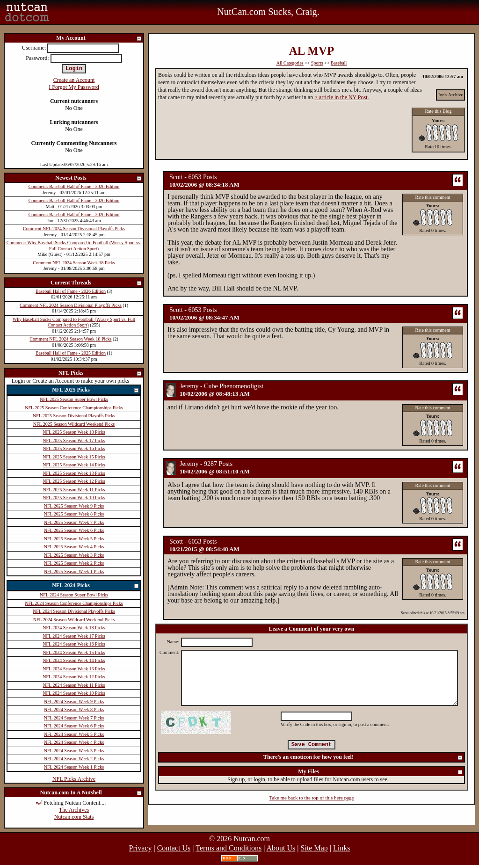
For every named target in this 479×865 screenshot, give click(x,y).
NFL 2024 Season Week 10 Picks (74, 693)
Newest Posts (98, 178)
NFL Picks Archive (73, 779)
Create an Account (74, 80)
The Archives (74, 810)
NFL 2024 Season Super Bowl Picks (74, 594)
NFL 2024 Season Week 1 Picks (74, 767)
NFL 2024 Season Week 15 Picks (74, 652)
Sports (317, 62)
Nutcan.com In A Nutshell (91, 793)
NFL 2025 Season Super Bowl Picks (74, 399)
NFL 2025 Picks (95, 390)
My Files (380, 772)
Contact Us (174, 848)
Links (341, 848)
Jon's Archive (450, 94)
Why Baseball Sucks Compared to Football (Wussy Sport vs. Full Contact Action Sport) (74, 322)
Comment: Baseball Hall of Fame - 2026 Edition (74, 186)
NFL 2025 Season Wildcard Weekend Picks (74, 424)
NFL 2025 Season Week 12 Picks (74, 481)
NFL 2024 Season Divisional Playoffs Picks (74, 611)
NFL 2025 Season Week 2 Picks (74, 563)
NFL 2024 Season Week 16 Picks (74, 644)
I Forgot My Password (74, 87)
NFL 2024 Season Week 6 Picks (74, 725)
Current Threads (96, 283)
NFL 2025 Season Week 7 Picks (74, 522)
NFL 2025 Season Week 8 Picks (74, 513)
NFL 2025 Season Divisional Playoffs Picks (74, 415)
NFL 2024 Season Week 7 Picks (74, 717)
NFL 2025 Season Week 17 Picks (74, 440)
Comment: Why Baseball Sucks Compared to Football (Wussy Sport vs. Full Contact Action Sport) (74, 245)
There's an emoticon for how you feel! (363, 758)
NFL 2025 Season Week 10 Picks (74, 497)
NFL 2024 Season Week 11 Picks (74, 685)
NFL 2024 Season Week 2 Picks (74, 758)
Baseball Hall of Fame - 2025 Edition (71, 353)
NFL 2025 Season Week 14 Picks (74, 464)
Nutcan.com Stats (74, 817)
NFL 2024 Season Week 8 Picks (74, 709)
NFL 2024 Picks (95, 586)
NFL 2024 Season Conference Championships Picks (74, 603)
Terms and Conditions (228, 848)
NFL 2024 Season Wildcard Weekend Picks (74, 619)
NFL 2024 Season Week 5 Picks (74, 734)
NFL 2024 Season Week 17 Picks (74, 636)
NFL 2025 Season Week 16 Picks (74, 448)
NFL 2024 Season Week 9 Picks (74, 701)
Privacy (140, 848)
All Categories (290, 62)
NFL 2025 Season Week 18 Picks (74, 432)
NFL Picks (100, 374)
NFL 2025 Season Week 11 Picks (74, 489)
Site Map (314, 848)
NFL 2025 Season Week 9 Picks (74, 506)
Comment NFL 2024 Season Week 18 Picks (74, 262)
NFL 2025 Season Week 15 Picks (74, 456)
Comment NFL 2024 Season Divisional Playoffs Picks (74, 228)
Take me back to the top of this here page (311, 797)
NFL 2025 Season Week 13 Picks (74, 473)
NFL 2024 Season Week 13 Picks (74, 668)
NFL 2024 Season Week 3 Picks (74, 750)
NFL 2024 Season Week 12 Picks (74, 676)
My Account (99, 39)
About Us (281, 848)
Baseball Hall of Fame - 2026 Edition (71, 291)
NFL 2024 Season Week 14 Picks (74, 660)
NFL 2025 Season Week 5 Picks (74, 538)
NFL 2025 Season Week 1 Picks (74, 571)
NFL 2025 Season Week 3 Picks (74, 555)
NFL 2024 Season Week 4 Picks (74, 742)
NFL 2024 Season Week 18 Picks (74, 627)
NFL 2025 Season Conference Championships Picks (74, 407)
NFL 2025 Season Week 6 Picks (74, 530)
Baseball (339, 62)
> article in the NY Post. (341, 97)
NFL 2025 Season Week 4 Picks (74, 546)
